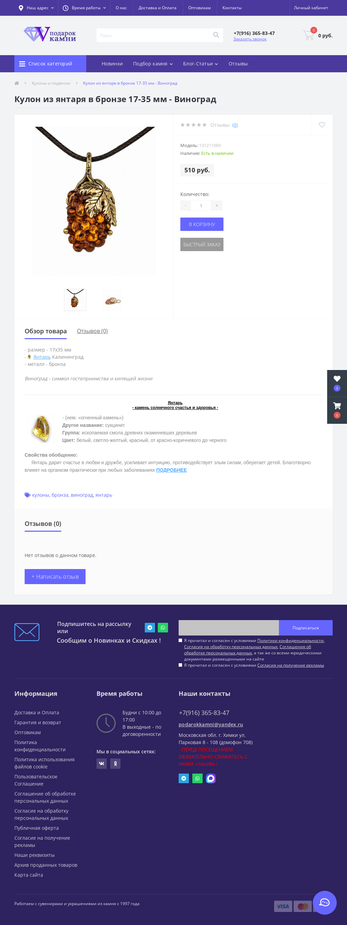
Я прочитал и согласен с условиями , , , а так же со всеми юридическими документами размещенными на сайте (254, 650)
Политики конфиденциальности (290, 640)
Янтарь (42, 357)
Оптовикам (199, 8)
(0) (235, 125)
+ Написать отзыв (55, 576)
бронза (60, 495)
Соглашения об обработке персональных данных (247, 650)
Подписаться (306, 628)
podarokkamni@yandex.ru (211, 724)
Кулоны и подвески (51, 83)
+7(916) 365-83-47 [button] (204, 713)
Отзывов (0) (92, 331)
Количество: (194, 194)
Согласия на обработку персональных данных (231, 647)
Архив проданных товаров (45, 865)
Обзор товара (46, 331)
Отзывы (238, 63)
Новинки (112, 63)
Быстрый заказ (201, 244)
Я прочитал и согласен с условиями (254, 665)
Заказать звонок (250, 39)
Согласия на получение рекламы (290, 665)
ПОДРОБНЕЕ (171, 470)
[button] (84, 8)
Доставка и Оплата (158, 8)
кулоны (40, 495)
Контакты (232, 8)
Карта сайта (28, 875)
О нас (121, 8)
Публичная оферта (36, 828)
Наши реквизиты (34, 855)
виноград (82, 495)
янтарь (103, 495)
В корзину (202, 224)
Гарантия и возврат (37, 722)
